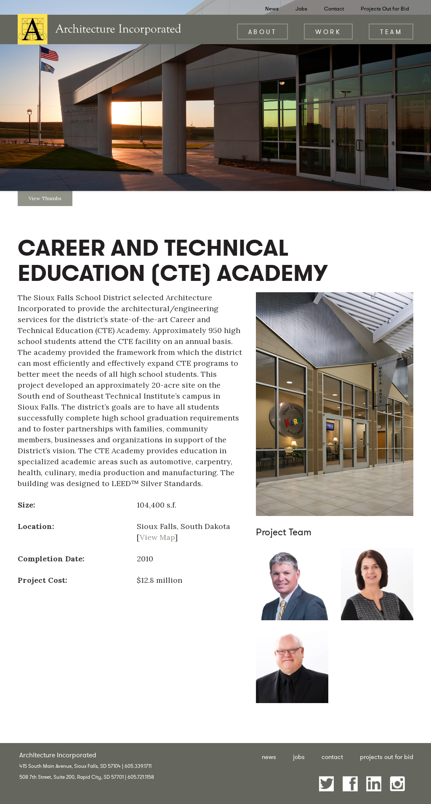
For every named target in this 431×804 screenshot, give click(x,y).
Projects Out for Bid (385, 8)
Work (328, 32)
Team (391, 32)
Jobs (301, 8)
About (262, 32)
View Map (157, 537)
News (272, 8)
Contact (334, 8)
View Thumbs (45, 198)
